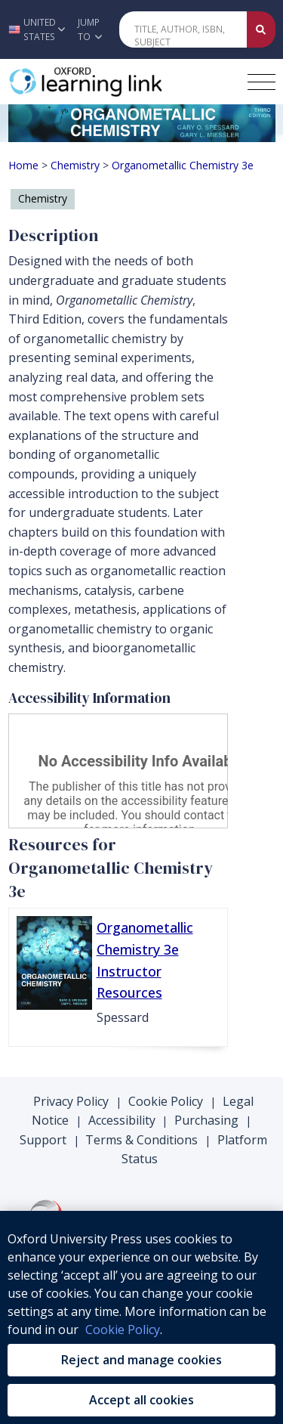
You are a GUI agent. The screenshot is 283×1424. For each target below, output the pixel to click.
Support (43, 1139)
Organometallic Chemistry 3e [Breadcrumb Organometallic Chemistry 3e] (183, 165)
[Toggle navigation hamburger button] (261, 82)
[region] (141, 1317)
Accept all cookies (141, 1399)
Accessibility (121, 1120)
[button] (34, 29)
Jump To (90, 29)
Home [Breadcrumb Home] (23, 165)
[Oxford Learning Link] (121, 82)
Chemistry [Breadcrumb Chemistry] (75, 165)
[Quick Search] (183, 29)
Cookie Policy (165, 1101)
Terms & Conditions (141, 1139)
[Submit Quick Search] (261, 29)
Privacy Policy (71, 1101)
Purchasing (206, 1120)
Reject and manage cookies (141, 1359)
